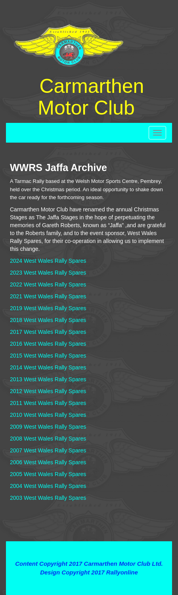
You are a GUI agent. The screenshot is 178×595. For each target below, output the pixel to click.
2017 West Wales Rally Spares (48, 332)
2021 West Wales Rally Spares (48, 296)
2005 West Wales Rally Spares (48, 474)
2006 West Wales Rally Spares (48, 462)
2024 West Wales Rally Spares (48, 261)
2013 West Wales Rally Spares (48, 379)
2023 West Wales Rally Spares (48, 272)
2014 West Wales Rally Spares (48, 367)
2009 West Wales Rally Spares (48, 427)
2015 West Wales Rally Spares (48, 355)
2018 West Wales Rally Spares (48, 320)
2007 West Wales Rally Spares (48, 450)
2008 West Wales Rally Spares (48, 438)
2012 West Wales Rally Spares (48, 391)
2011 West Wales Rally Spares (48, 403)
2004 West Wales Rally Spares (48, 486)
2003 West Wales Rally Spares (48, 498)
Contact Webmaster (89, 580)
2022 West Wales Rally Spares (48, 284)
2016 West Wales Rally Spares (48, 344)
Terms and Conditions (89, 549)
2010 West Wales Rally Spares (48, 415)
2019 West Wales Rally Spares (48, 308)
